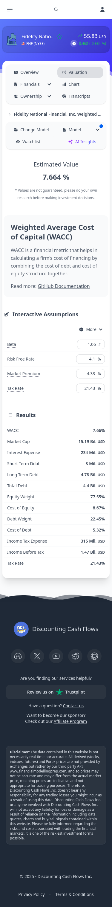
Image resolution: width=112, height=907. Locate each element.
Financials (27, 84)
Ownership (28, 96)
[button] (74, 43)
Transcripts (76, 96)
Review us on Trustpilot (56, 692)
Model (82, 128)
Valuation (74, 72)
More (87, 329)
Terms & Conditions (74, 894)
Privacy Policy (31, 894)
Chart (70, 84)
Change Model (31, 129)
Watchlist (28, 141)
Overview (26, 72)
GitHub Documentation (64, 286)
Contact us (73, 706)
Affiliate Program (70, 721)
